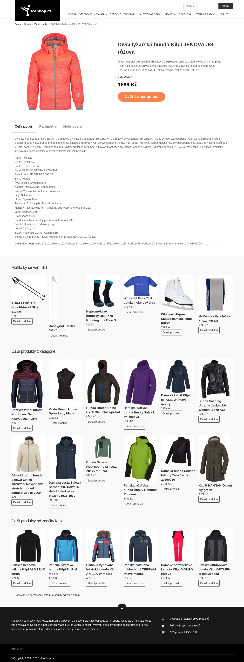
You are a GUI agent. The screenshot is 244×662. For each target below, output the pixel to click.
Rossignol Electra (62, 326)
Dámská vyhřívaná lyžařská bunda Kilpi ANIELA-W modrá (101, 569)
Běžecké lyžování (122, 14)
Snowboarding (149, 14)
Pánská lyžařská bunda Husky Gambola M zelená (140, 490)
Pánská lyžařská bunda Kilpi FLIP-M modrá (63, 569)
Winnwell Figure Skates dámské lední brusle (176, 319)
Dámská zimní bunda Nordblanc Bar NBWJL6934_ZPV (26, 414)
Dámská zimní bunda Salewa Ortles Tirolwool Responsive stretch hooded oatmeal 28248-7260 (27, 484)
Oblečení (185, 14)
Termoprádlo (205, 14)
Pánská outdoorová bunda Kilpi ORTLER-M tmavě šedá (214, 569)
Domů (72, 14)
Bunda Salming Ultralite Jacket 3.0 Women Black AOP (212, 405)
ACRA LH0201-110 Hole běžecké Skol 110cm (25, 307)
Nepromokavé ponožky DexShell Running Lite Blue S (101, 316)
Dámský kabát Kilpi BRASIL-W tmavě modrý (175, 400)
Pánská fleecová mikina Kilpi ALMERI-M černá (28, 569)
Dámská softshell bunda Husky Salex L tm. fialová (139, 412)
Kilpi (59, 521)
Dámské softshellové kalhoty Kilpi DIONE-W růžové (177, 569)
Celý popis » (125, 76)
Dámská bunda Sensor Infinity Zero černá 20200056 (178, 475)
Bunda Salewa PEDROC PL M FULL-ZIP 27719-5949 (102, 467)
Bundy (224, 14)
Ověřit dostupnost (141, 97)
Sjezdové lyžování (91, 14)
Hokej (169, 14)
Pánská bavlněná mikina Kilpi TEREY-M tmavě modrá (140, 569)
